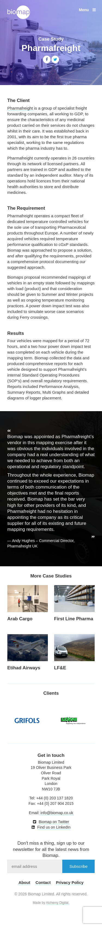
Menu (87, 10)
